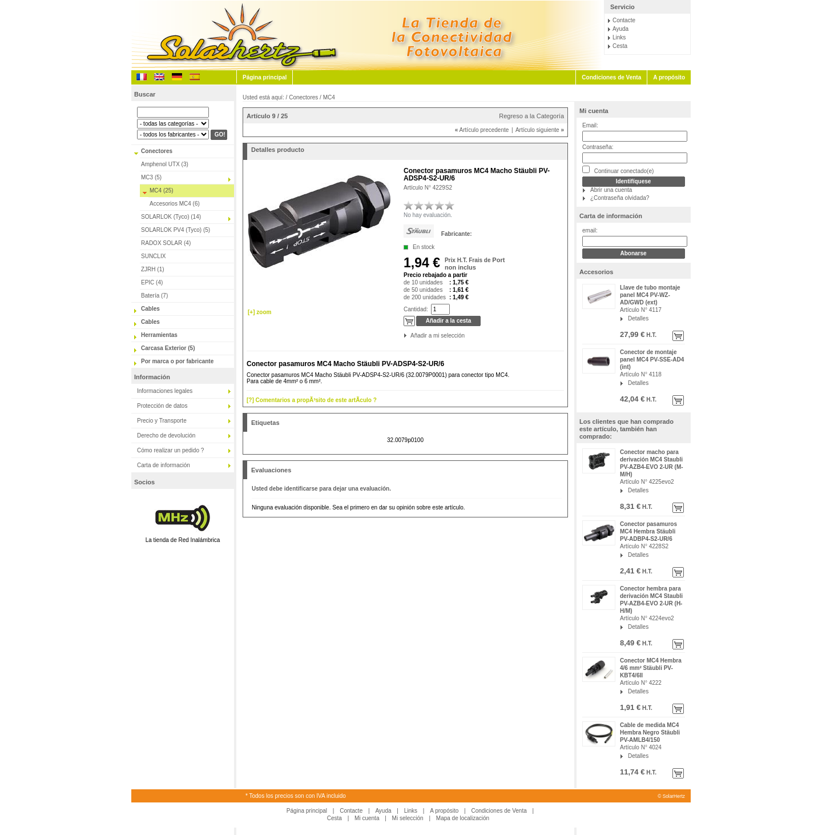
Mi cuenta (594, 110)
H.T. (650, 335)
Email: (590, 125)
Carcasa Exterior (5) (168, 348)
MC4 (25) (162, 190)
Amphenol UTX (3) (164, 164)
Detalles (638, 318)
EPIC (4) (152, 282)
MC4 (329, 97)
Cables (150, 309)
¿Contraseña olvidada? (619, 198)
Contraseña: (597, 147)
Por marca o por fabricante (177, 361)
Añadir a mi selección (411, 335)
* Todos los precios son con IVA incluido (295, 796)
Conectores (156, 151)
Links (619, 37)
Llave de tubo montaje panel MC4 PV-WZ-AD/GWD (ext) (650, 295)
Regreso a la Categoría (531, 116)
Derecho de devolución (166, 435)
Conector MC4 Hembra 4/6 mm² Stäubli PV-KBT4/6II (651, 668)
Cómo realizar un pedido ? (170, 450)
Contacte (624, 20)
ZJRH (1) (152, 269)
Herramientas (159, 335)
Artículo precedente (482, 130)
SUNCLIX (153, 256)
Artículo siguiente (539, 130)
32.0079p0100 (405, 440)
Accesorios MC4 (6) (175, 203)
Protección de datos (162, 406)
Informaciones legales (164, 391)
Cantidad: (416, 309)
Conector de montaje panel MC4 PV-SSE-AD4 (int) (652, 359)
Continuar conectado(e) (618, 170)
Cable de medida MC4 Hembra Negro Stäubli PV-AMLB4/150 (650, 732)
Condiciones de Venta (611, 77)
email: (590, 230)
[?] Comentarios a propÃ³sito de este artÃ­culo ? (312, 400)
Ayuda (620, 29)
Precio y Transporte (162, 421)
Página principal (265, 77)
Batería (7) (154, 295)
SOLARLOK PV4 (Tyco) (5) (175, 230)
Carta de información (163, 465)
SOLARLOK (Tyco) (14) (171, 217)
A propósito (669, 77)
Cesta (620, 46)
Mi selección (408, 818)
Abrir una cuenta (611, 190)
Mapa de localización (462, 818)
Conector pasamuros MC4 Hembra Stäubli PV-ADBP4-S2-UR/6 (648, 531)
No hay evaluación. (428, 215)
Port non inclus (475, 263)
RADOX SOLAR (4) (166, 243)
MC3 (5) (151, 177)
